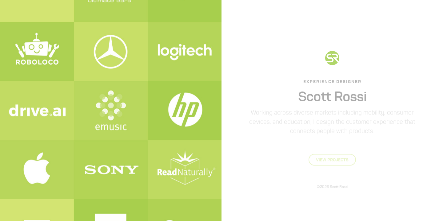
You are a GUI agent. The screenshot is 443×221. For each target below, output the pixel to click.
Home (287, 12)
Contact (373, 12)
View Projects (332, 159)
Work (326, 12)
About (307, 12)
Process (348, 12)
